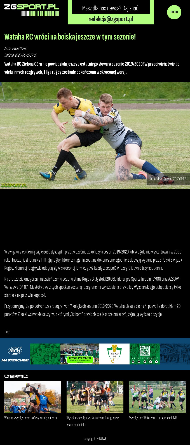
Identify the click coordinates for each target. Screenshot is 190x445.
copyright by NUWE (95, 438)
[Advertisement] (95, 218)
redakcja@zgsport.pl (110, 19)
